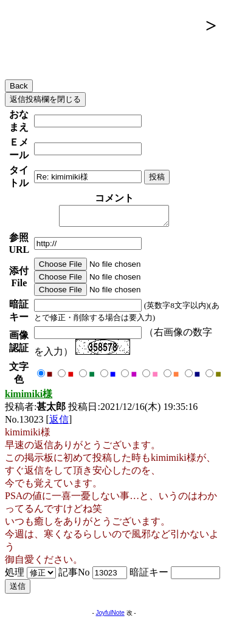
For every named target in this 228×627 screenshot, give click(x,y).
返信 (59, 423)
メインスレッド (75, 52)
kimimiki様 (28, 397)
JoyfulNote (109, 616)
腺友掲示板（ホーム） (103, 25)
